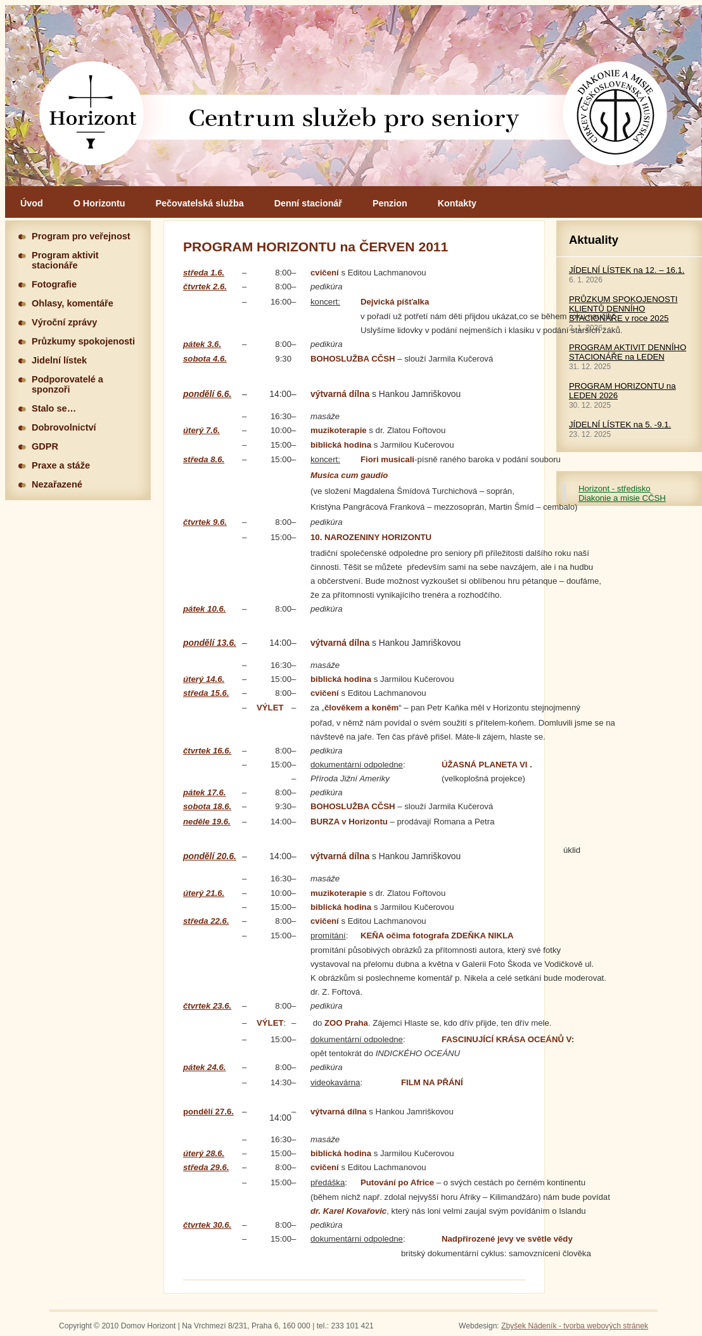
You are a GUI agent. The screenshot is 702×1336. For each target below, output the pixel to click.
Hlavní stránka (353, 95)
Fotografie (54, 284)
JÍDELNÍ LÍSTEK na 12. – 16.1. (627, 270)
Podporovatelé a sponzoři (67, 384)
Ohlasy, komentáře (72, 303)
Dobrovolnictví (64, 427)
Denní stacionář (308, 203)
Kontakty (457, 203)
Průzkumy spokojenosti (83, 341)
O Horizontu (99, 203)
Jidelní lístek (59, 360)
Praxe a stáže (61, 465)
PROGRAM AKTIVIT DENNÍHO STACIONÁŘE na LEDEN (627, 352)
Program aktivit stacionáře (65, 260)
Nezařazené (57, 484)
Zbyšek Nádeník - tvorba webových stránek (574, 1325)
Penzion (390, 203)
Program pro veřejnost (81, 236)
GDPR (45, 446)
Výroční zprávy (64, 322)
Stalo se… (54, 408)
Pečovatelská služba (200, 203)
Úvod (31, 203)
